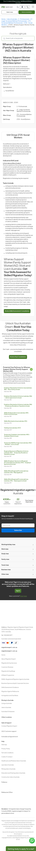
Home (3, 19)
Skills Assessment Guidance (10, 687)
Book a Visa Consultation (18, 357)
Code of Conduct (6, 757)
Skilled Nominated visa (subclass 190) (15, 421)
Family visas (5, 559)
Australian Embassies (8, 711)
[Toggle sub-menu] (33, 544)
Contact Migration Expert (9, 726)
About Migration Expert (8, 659)
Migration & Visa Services (9, 663)
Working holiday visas (8, 544)
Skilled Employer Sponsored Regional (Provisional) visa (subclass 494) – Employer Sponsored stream (17, 462)
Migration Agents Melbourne (10, 691)
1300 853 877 (8, 635)
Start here (23, 596)
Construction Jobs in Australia (10, 777)
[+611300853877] (27, 7)
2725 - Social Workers (23, 119)
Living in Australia (6, 703)
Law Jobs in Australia (7, 765)
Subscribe (18, 530)
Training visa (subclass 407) (12, 428)
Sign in (18, 590)
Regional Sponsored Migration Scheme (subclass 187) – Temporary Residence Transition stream (16, 453)
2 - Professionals (23, 19)
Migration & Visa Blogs (8, 671)
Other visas (5, 574)
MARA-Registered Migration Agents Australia (15, 679)
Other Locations (6, 717)
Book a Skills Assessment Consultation (17, 311)
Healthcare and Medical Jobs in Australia (13, 761)
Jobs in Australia (12, 19)
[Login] (22, 7)
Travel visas (5, 565)
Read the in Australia (18, 2)
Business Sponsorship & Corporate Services (15, 683)
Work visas (4, 549)
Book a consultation (27, 12)
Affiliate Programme (7, 675)
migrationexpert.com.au (9, 647)
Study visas (5, 553)
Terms (11, 813)
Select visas (9, 12)
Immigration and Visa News (9, 695)
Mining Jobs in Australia (8, 769)
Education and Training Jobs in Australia (13, 773)
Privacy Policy (5, 748)
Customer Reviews (7, 667)
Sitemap (4, 744)
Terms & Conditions (7, 752)
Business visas (6, 569)
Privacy (11, 810)
